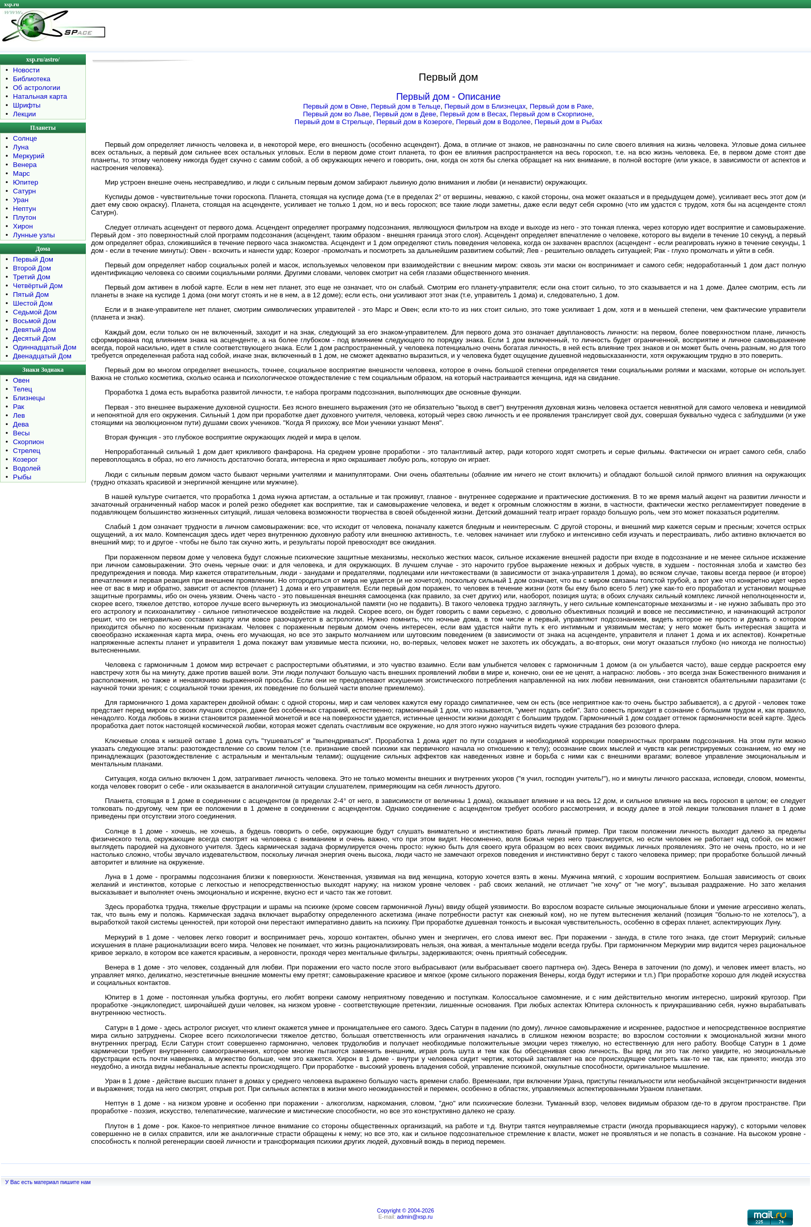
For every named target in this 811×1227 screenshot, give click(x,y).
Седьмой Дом (35, 312)
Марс (21, 173)
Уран (20, 200)
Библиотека (31, 79)
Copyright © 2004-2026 (405, 1210)
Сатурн (24, 191)
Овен (21, 380)
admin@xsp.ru (415, 1217)
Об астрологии (37, 88)
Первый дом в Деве (404, 114)
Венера (25, 165)
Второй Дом (32, 268)
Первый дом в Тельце (406, 106)
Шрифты (26, 105)
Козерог (25, 459)
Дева (21, 424)
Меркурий (28, 156)
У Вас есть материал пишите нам (48, 1182)
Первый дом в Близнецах (484, 106)
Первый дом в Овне (335, 106)
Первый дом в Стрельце (334, 122)
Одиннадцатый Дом (45, 347)
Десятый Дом (34, 338)
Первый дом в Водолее (493, 122)
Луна (20, 147)
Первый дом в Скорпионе (551, 114)
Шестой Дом (33, 303)
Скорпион (28, 442)
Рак (18, 407)
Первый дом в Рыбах (568, 122)
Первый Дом (33, 259)
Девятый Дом (34, 330)
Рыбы (22, 477)
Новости (26, 70)
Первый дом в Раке (561, 106)
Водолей (27, 468)
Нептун (24, 209)
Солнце (25, 138)
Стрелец (26, 451)
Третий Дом (31, 277)
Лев (19, 415)
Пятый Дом (31, 294)
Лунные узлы (34, 235)
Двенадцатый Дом (42, 356)
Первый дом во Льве (336, 114)
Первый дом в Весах (473, 114)
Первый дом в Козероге (414, 122)
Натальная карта (40, 96)
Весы (21, 433)
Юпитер (25, 182)
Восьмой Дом (34, 321)
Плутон (24, 217)
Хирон (23, 226)
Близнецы (29, 398)
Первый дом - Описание (448, 97)
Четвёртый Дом (38, 286)
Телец (22, 389)
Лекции (24, 114)
